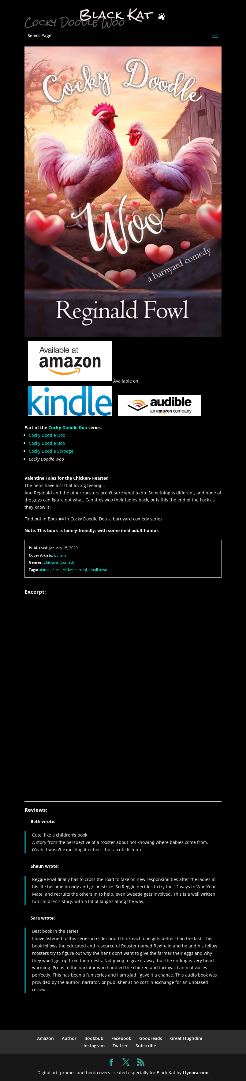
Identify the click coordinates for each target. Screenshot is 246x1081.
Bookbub (93, 1038)
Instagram (94, 1046)
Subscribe (146, 1046)
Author (69, 1038)
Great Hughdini (186, 1038)
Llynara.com (196, 1072)
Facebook (121, 1038)
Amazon (45, 1038)
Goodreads (150, 1038)
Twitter (120, 1046)
